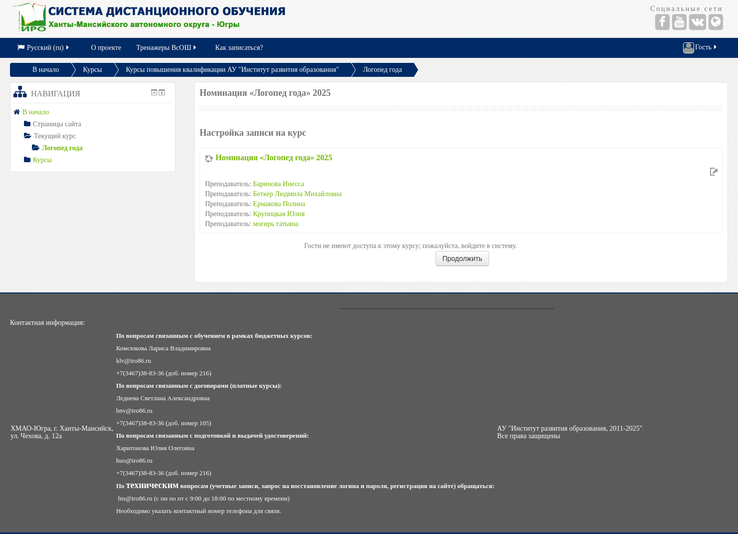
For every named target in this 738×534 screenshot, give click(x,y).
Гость (700, 47)
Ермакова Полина (279, 204)
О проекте (106, 47)
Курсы (92, 69)
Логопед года (382, 69)
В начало (45, 69)
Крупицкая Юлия (279, 214)
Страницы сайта (57, 124)
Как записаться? (239, 47)
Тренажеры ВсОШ (167, 47)
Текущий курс (55, 136)
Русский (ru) (43, 47)
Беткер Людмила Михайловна (297, 194)
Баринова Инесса (278, 184)
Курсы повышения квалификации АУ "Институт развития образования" (232, 69)
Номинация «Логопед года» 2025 (274, 157)
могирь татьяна (275, 224)
